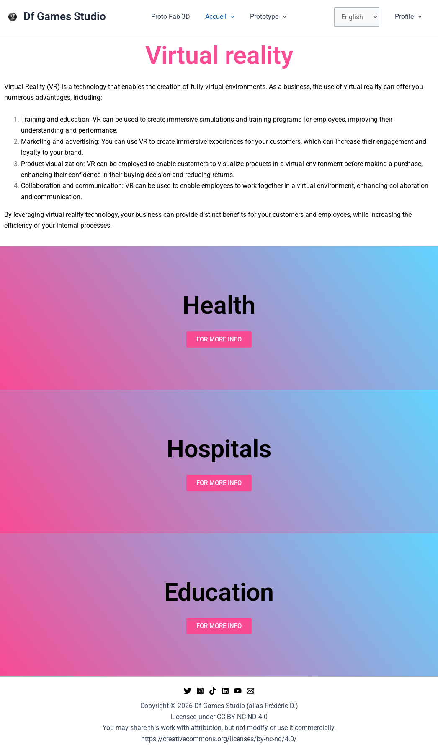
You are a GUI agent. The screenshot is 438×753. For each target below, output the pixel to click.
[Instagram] (200, 691)
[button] (231, 17)
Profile (409, 17)
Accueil (220, 17)
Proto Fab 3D (172, 17)
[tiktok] (212, 691)
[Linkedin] (225, 691)
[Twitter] (187, 691)
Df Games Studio (64, 16)
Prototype (266, 17)
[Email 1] (250, 691)
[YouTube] (238, 691)
